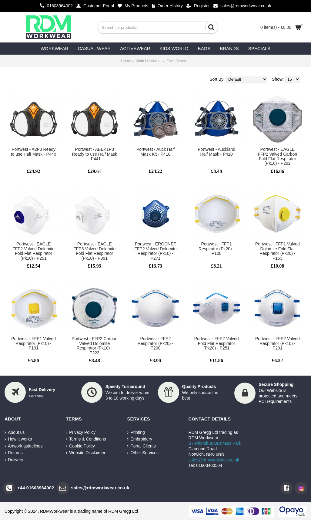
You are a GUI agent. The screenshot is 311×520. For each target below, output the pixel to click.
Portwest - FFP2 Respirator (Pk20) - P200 (155, 343)
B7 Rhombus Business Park (215, 443)
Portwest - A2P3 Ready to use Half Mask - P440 (33, 151)
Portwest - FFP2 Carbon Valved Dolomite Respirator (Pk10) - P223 (94, 345)
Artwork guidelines (23, 446)
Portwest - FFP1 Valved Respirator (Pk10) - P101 (33, 343)
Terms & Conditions (86, 439)
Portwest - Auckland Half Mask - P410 (216, 151)
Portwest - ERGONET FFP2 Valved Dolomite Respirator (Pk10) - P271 (155, 250)
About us (15, 432)
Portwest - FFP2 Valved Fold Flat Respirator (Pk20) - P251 (216, 343)
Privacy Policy (80, 432)
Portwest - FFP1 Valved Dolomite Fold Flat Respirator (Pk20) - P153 (277, 250)
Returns (14, 452)
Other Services (143, 452)
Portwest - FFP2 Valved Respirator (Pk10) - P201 (277, 343)
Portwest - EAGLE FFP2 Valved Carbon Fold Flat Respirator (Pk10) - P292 (277, 156)
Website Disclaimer (85, 452)
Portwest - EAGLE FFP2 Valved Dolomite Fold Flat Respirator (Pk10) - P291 (33, 250)
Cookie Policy (80, 446)
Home (126, 61)
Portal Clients (141, 446)
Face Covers (176, 61)
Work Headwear (149, 61)
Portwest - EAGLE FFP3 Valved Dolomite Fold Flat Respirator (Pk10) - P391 (94, 250)
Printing (136, 432)
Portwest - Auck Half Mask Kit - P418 (155, 151)
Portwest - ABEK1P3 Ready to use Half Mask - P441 (94, 154)
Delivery (14, 459)
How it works (18, 439)
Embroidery (139, 439)
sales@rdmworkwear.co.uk (214, 460)
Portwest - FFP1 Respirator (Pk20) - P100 (216, 248)
